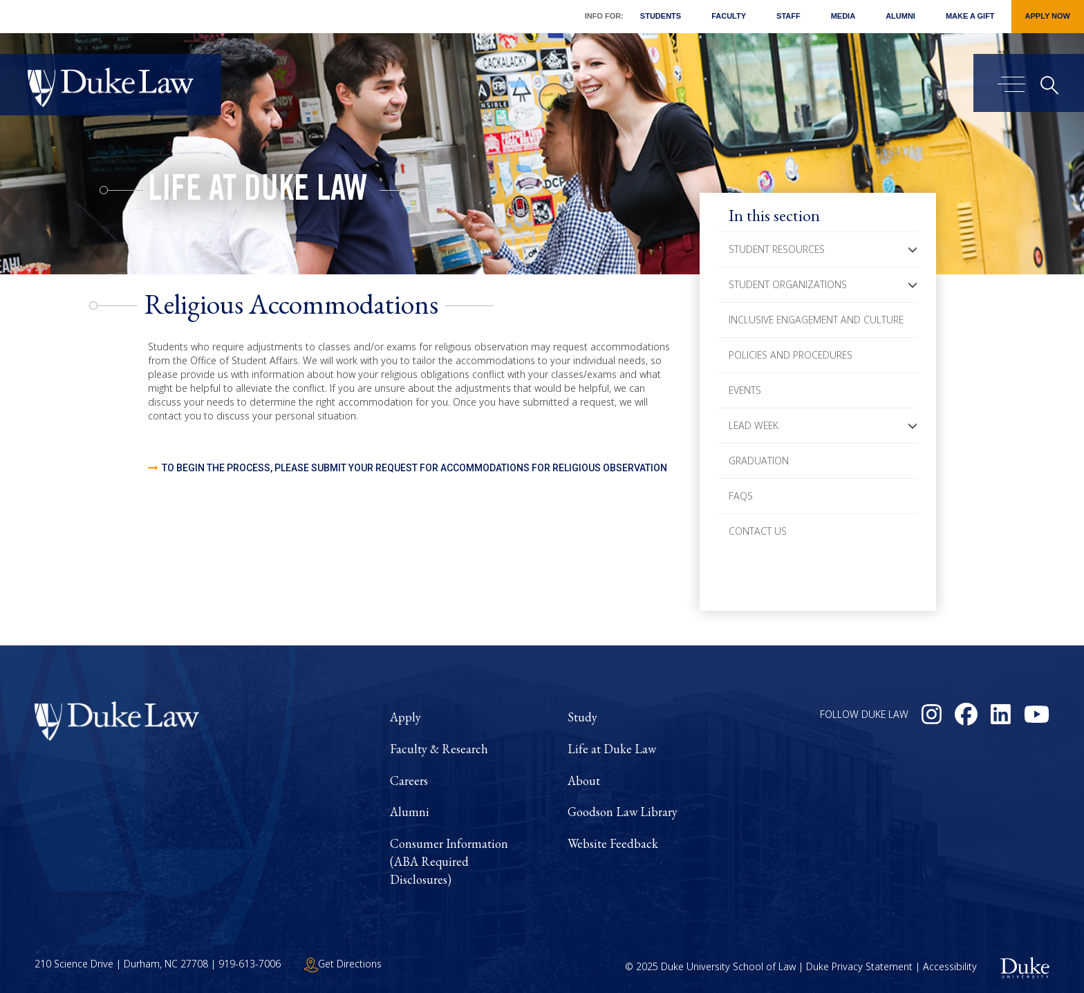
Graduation (759, 460)
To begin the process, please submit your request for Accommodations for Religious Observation (414, 467)
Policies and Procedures (790, 354)
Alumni (900, 16)
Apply (405, 717)
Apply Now (1047, 16)
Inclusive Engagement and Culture (816, 319)
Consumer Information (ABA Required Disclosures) (449, 861)
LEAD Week (753, 425)
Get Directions (343, 963)
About (584, 780)
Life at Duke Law (257, 192)
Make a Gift (970, 16)
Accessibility (950, 967)
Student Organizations (788, 284)
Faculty (728, 16)
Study (582, 717)
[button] (912, 249)
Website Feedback (613, 843)
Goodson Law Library (623, 812)
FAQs (741, 495)
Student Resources (777, 249)
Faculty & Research (439, 749)
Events (745, 390)
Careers (409, 780)
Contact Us (758, 531)
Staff (788, 16)
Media (843, 16)
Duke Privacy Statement (859, 967)
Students (660, 16)
